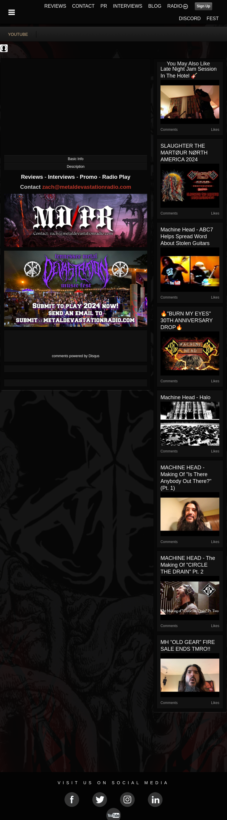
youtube (18, 34)
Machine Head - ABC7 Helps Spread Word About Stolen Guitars (186, 236)
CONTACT (83, 6)
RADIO (174, 6)
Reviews (33, 177)
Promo (89, 177)
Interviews (62, 177)
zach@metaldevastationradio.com (86, 187)
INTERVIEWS (127, 6)
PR (103, 6)
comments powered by (76, 356)
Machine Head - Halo (185, 397)
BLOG (154, 6)
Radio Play (116, 177)
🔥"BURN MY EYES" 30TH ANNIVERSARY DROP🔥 (186, 320)
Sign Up (203, 6)
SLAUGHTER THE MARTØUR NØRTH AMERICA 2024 (183, 152)
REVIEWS (55, 6)
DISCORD (190, 18)
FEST (213, 18)
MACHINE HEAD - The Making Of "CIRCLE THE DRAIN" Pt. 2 (187, 565)
